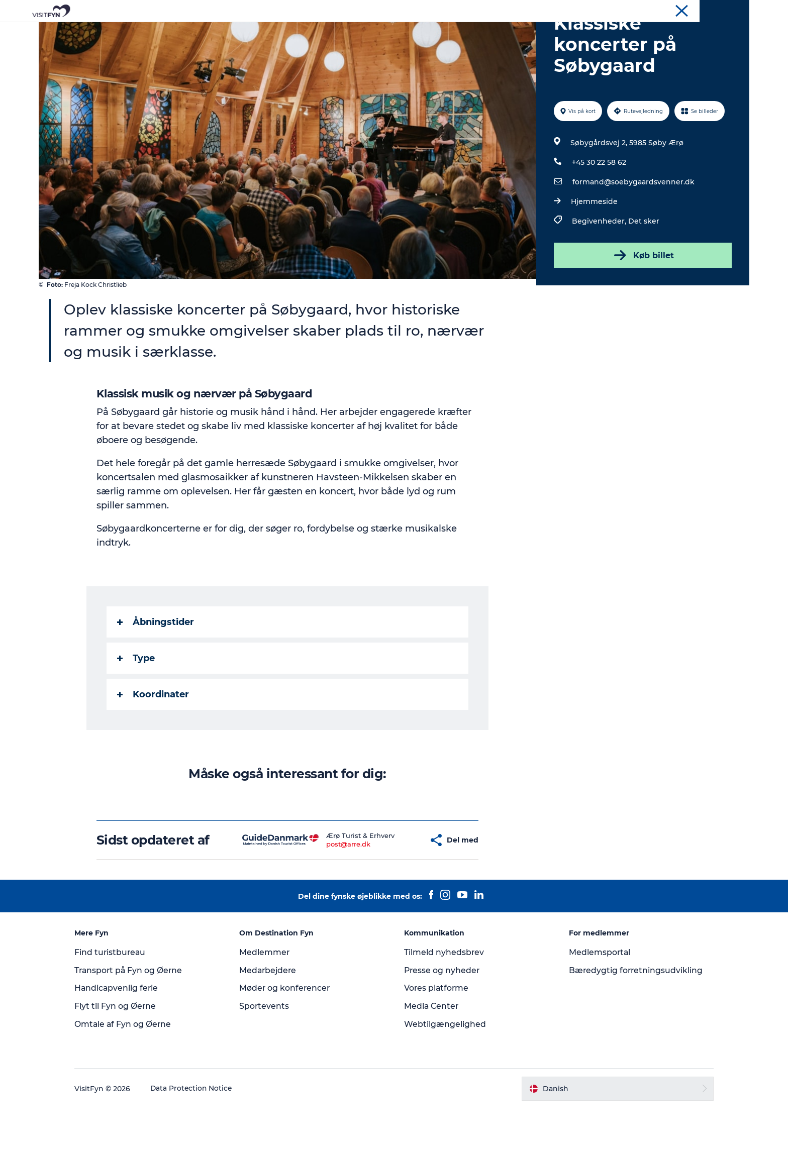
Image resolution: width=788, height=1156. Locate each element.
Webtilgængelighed (445, 1072)
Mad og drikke (364, 32)
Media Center (432, 1054)
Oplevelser (254, 32)
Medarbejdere (272, 1018)
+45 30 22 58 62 (598, 210)
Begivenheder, (599, 268)
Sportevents (268, 1054)
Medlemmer (268, 1000)
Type (136, 705)
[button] (397, 888)
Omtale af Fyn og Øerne (131, 1072)
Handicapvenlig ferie (124, 1035)
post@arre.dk (325, 892)
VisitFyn (632, 9)
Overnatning (430, 32)
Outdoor (305, 32)
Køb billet (642, 303)
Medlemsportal (596, 1000)
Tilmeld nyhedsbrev (444, 1000)
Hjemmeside (593, 249)
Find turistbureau (118, 1000)
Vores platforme (437, 1035)
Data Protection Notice (200, 1136)
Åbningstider (156, 669)
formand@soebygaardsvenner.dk (633, 229)
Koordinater (153, 742)
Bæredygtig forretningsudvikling (632, 1018)
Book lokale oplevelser (511, 32)
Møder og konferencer (715, 9)
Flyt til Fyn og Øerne (123, 1054)
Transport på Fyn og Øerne (137, 1018)
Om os (663, 9)
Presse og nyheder (442, 1018)
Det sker (643, 268)
